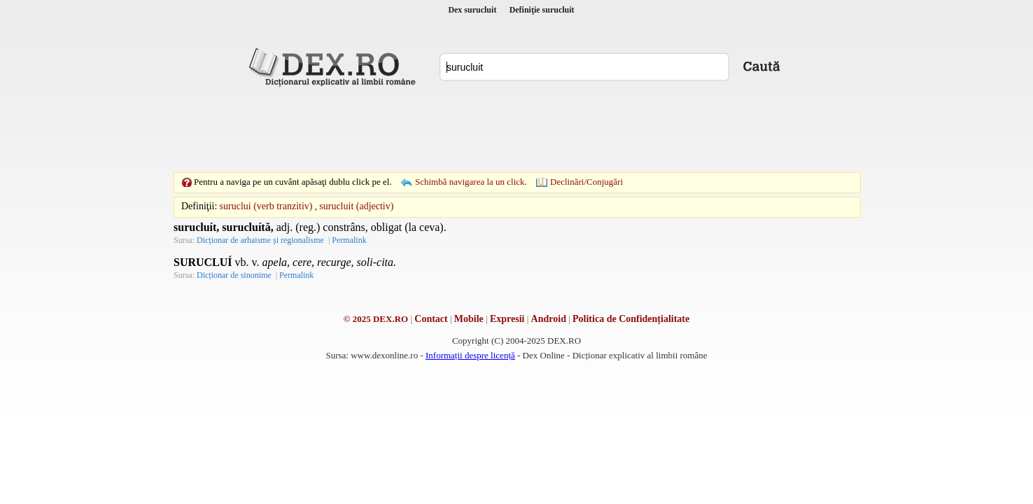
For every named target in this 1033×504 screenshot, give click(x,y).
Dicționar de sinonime (234, 275)
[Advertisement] (516, 129)
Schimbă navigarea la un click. (471, 181)
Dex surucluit (472, 10)
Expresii (507, 319)
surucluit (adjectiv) (356, 206)
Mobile (469, 319)
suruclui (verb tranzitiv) (266, 206)
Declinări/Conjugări (586, 181)
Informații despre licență (470, 355)
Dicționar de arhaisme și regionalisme (260, 240)
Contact (430, 319)
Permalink (349, 240)
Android (548, 319)
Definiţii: (199, 206)
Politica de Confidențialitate (630, 319)
